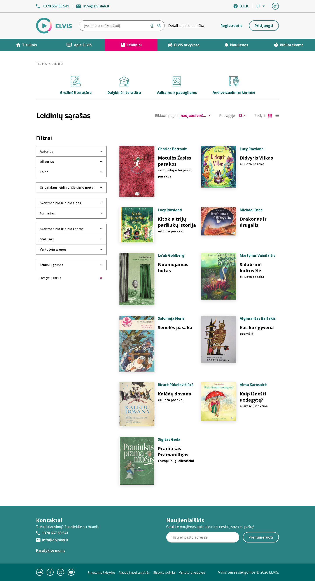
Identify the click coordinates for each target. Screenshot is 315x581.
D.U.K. (244, 6)
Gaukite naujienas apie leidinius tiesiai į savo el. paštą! (210, 526)
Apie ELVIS (79, 44)
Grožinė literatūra (76, 85)
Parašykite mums (50, 550)
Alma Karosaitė (253, 384)
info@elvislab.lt (96, 6)
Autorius (46, 151)
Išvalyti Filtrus (71, 278)
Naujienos (236, 44)
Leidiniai (131, 44)
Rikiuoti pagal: (166, 115)
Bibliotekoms (288, 44)
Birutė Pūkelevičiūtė (175, 384)
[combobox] (122, 25)
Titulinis (26, 44)
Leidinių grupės (51, 265)
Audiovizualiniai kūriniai (234, 85)
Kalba (44, 172)
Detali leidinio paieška (186, 25)
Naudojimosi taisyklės (134, 572)
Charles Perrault (172, 148)
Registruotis (231, 25)
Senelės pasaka (175, 327)
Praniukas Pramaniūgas (173, 452)
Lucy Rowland (252, 148)
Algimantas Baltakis (258, 318)
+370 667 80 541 (56, 6)
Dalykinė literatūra (124, 85)
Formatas (47, 213)
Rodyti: (259, 115)
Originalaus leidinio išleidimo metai (67, 187)
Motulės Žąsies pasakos (174, 161)
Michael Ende (251, 209)
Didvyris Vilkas (256, 158)
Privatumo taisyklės (101, 572)
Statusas (47, 239)
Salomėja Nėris (171, 318)
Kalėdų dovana (174, 394)
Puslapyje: (227, 115)
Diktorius (47, 162)
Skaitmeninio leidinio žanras (61, 229)
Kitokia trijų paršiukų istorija (177, 222)
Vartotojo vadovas (192, 572)
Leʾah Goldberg (171, 255)
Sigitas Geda (169, 439)
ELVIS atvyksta (184, 44)
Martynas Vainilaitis (257, 255)
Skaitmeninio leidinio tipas (60, 203)
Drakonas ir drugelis (253, 222)
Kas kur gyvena (257, 327)
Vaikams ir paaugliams (177, 85)
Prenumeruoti (260, 537)
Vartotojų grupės (53, 249)
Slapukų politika (164, 572)
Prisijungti (264, 25)
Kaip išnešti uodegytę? (253, 397)
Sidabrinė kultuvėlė (251, 268)
